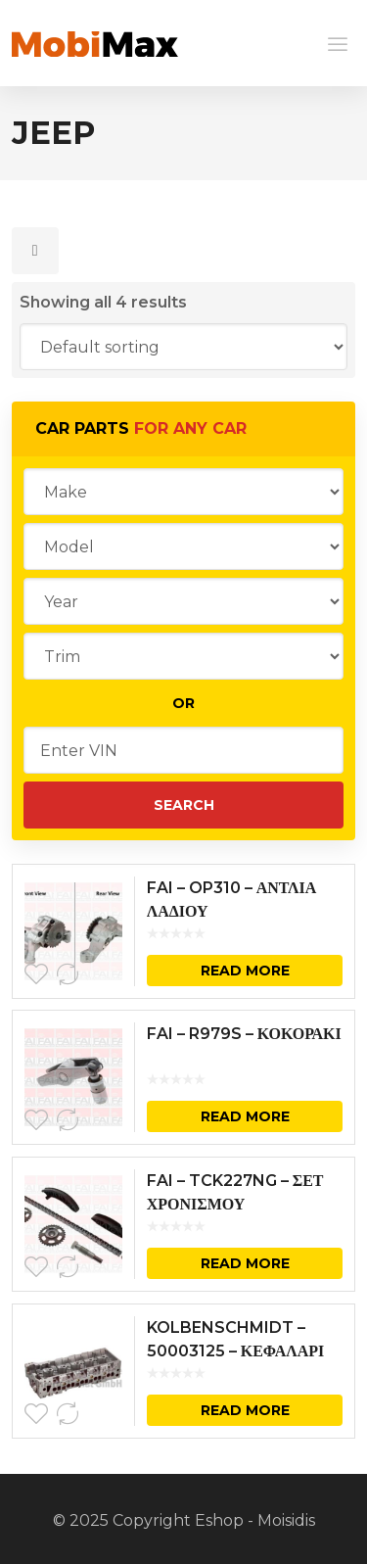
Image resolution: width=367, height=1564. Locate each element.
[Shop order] (184, 346)
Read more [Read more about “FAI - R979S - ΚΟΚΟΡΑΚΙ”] (245, 1116)
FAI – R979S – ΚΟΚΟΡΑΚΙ (244, 1033)
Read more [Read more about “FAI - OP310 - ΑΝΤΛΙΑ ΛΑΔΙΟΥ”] (245, 970)
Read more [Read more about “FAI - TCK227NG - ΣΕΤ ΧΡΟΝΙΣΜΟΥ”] (245, 1263)
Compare (67, 974)
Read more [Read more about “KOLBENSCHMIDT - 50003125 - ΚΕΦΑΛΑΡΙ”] (245, 1410)
